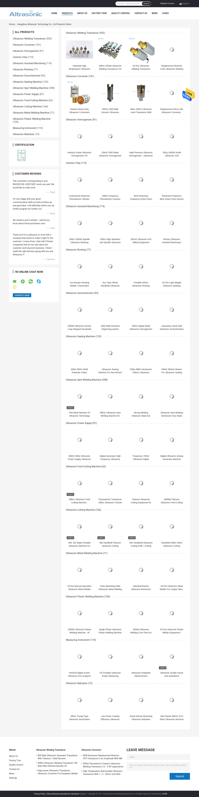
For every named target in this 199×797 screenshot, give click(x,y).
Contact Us (140, 13)
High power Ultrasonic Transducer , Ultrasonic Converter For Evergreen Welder (58, 772)
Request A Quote (167, 3)
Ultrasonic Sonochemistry (26, 75)
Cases (165, 13)
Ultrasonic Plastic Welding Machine (32, 118)
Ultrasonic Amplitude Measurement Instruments (141, 676)
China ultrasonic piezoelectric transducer (63, 794)
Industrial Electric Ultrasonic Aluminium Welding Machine (141, 589)
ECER (165, 794)
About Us (82, 13)
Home (54, 13)
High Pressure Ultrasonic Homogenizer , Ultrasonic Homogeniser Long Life (141, 155)
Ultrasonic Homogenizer (26, 51)
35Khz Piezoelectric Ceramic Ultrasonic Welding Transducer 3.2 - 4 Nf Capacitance (103, 765)
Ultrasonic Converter (24, 44)
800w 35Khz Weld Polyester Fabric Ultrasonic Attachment (79, 372)
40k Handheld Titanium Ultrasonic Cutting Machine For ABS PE (110, 546)
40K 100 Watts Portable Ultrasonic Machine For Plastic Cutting (79, 546)
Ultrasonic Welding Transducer (29, 38)
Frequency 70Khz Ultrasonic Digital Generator (141, 459)
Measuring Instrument (24, 128)
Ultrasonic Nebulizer (23, 134)
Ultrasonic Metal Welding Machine (31, 112)
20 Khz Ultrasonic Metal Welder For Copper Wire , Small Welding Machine (172, 589)
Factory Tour (99, 13)
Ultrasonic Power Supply (26, 94)
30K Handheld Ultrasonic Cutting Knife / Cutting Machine (141, 546)
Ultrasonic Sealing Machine (27, 81)
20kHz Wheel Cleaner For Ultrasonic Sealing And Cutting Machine (171, 372)
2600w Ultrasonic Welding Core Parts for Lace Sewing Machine (141, 632)
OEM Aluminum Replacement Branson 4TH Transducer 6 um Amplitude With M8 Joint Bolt (102, 757)
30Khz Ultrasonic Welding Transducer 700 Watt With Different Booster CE (57, 764)
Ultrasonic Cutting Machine (27, 106)
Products (67, 13)
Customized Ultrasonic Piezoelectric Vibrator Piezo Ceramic (79, 199)
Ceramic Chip (20, 57)
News (155, 13)
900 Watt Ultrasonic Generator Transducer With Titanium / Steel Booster (57, 757)
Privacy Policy (39, 794)
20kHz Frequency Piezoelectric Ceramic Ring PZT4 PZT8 (110, 199)
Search (146, 4)
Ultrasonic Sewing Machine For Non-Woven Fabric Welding (110, 372)
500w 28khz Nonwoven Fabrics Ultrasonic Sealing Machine (141, 372)
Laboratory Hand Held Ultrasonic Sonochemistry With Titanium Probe (172, 329)
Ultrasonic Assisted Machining (29, 63)
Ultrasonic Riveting (23, 69)
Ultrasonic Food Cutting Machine (30, 100)
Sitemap (13, 778)
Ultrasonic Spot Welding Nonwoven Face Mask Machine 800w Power (171, 415)
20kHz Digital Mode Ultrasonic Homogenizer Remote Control (141, 329)
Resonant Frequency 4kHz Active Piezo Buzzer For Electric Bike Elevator (172, 199)
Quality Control (120, 13)
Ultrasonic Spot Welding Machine (30, 88)
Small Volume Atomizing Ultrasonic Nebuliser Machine (141, 719)
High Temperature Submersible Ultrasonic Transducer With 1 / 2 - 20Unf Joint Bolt (103, 772)
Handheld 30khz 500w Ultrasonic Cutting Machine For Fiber (171, 546)
